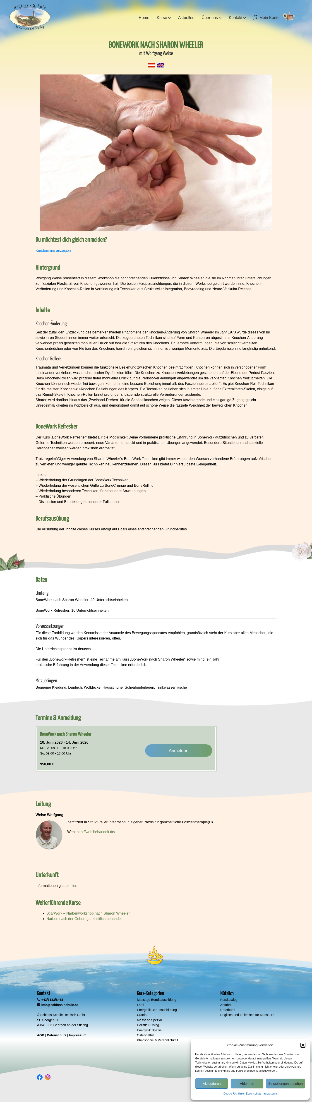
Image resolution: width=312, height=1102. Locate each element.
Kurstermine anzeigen (53, 250)
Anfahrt (225, 1005)
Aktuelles (186, 17)
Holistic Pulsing (148, 1025)
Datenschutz (253, 1093)
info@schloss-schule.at (59, 1005)
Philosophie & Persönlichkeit (157, 1040)
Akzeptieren (212, 1083)
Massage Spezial (149, 1020)
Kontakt (235, 17)
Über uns (210, 17)
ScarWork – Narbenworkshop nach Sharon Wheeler (88, 913)
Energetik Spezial (149, 1030)
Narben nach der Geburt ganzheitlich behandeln (85, 919)
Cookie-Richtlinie (233, 1093)
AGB (40, 1035)
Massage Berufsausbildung (156, 999)
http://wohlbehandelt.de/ (96, 832)
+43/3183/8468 (52, 999)
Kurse (162, 17)
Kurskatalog (229, 999)
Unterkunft (227, 1010)
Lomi (140, 1005)
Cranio (141, 1015)
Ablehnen (247, 1083)
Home (144, 17)
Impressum (270, 1093)
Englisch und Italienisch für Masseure (247, 1015)
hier (73, 886)
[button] (303, 1045)
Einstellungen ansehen (285, 1083)
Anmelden (178, 750)
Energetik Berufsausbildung (157, 1010)
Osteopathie (146, 1035)
